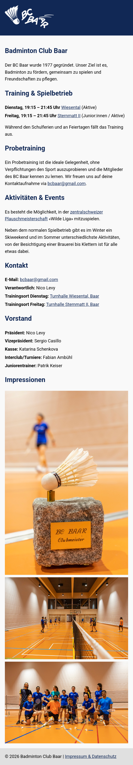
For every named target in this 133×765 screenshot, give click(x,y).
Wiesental (71, 107)
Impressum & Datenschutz (90, 756)
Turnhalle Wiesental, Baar (74, 296)
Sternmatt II (69, 115)
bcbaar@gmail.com (67, 183)
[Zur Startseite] (29, 26)
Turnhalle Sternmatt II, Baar (72, 304)
